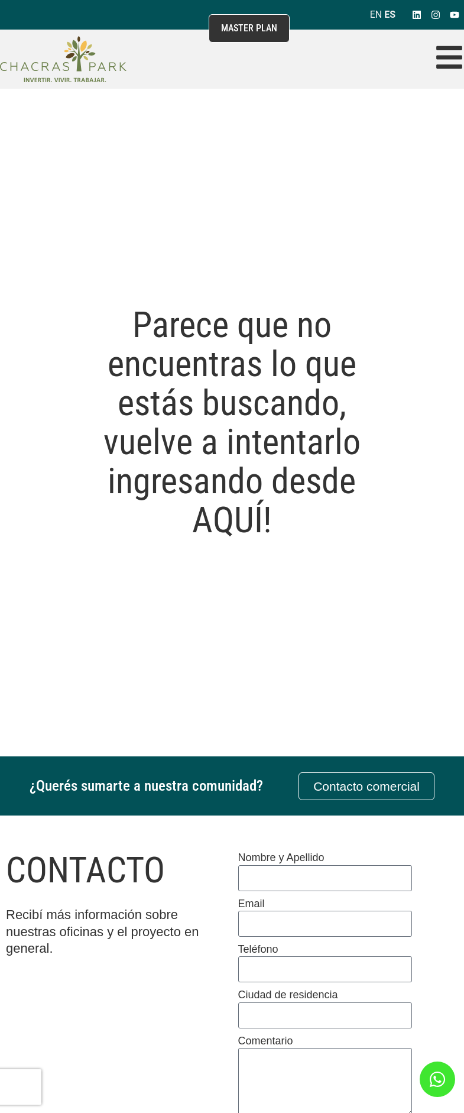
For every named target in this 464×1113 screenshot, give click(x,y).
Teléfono (258, 949)
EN (376, 14)
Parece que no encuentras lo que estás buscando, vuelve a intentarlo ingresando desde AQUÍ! (232, 422)
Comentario (265, 1041)
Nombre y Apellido (281, 857)
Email (251, 904)
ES (389, 14)
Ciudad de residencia (288, 995)
